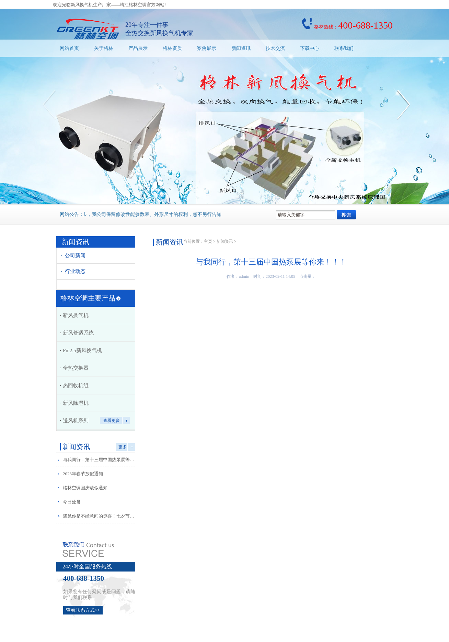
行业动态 (75, 271)
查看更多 (111, 420)
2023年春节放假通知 (83, 473)
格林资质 (172, 48)
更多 (122, 447)
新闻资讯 (241, 48)
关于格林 (103, 48)
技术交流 (275, 48)
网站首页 (69, 48)
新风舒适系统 (78, 333)
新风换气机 (76, 315)
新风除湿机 (76, 403)
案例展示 (206, 48)
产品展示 (138, 48)
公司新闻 (75, 255)
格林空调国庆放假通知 (85, 487)
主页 (208, 241)
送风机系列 (76, 420)
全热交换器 (76, 368)
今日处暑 (72, 501)
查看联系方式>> (83, 610)
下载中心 (309, 48)
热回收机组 (76, 385)
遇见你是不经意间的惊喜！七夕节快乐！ (100, 516)
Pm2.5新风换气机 (82, 350)
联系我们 (344, 48)
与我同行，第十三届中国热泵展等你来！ (100, 459)
